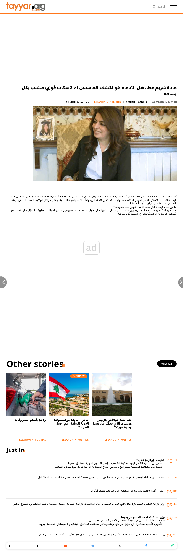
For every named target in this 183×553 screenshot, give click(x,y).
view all (166, 363)
